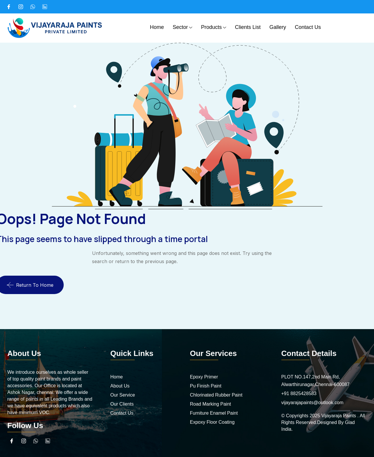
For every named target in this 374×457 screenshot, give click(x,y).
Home (157, 27)
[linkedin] (47, 441)
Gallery (277, 27)
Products (213, 28)
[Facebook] (8, 6)
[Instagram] (20, 6)
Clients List (248, 27)
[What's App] (32, 6)
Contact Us (308, 27)
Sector (182, 28)
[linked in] (44, 6)
